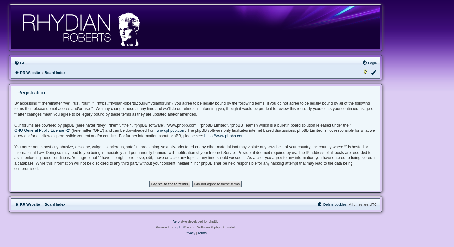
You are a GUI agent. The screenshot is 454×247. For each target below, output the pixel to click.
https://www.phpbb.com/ (224, 136)
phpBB (179, 227)
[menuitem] (20, 63)
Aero (176, 221)
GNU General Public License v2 (41, 130)
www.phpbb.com (171, 130)
